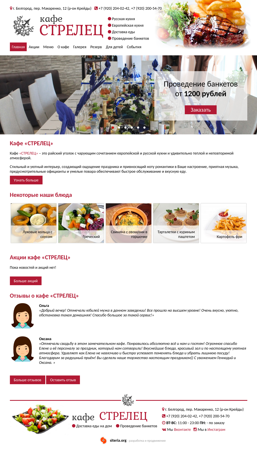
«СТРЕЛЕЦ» (28, 153)
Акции (34, 46)
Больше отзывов (27, 379)
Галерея (79, 46)
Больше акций (26, 280)
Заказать (201, 109)
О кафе (63, 46)
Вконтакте (182, 429)
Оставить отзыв (63, 379)
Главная (18, 46)
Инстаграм (216, 429)
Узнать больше (26, 180)
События (134, 46)
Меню (48, 46)
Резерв (96, 46)
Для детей (114, 46)
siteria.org (118, 440)
